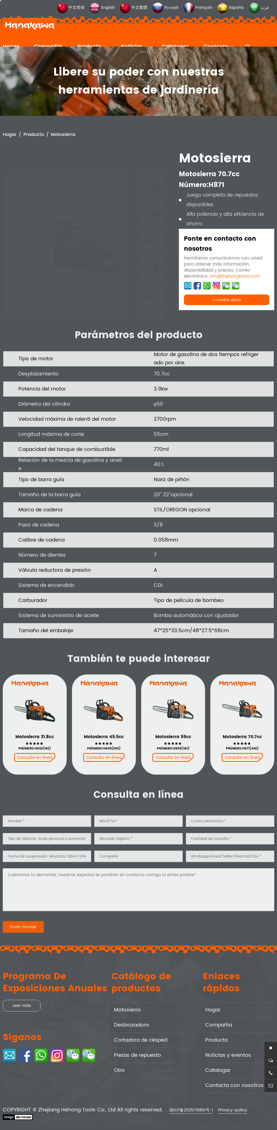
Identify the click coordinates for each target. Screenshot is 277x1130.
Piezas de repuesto (137, 1055)
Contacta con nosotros (234, 1085)
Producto (33, 135)
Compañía (218, 1025)
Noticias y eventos (228, 1055)
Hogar (10, 135)
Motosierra (63, 135)
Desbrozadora (131, 1025)
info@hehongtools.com (235, 276)
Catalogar (217, 1070)
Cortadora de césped (140, 1040)
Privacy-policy (232, 1110)
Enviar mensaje (23, 944)
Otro (119, 1070)
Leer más (22, 1005)
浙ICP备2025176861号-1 (191, 1110)
